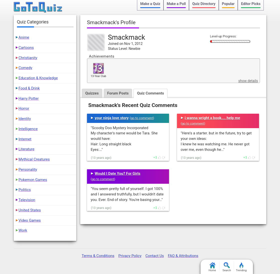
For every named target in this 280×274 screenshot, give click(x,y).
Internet (24, 139)
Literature (26, 149)
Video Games (29, 220)
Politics (24, 189)
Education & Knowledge (38, 78)
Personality (27, 169)
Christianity (27, 58)
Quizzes (92, 93)
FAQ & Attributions (183, 256)
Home (212, 267)
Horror (23, 108)
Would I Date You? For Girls (117, 173)
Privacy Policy (129, 256)
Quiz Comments (150, 93)
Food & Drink (29, 88)
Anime (23, 37)
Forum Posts (118, 93)
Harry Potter (28, 98)
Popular (228, 4)
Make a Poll (176, 4)
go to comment (142, 118)
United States (29, 210)
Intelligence (28, 129)
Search (226, 267)
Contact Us (155, 256)
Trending (241, 267)
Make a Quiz (150, 4)
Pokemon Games (32, 180)
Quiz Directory (203, 4)
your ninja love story (112, 118)
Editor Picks (250, 4)
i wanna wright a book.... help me (212, 118)
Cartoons (26, 47)
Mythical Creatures (34, 159)
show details (248, 81)
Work (22, 230)
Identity (24, 118)
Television (26, 200)
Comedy (25, 68)
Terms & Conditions (98, 256)
